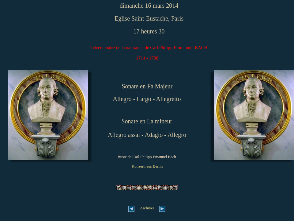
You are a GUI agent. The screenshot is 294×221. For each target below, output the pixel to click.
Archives (147, 208)
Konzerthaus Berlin (147, 166)
